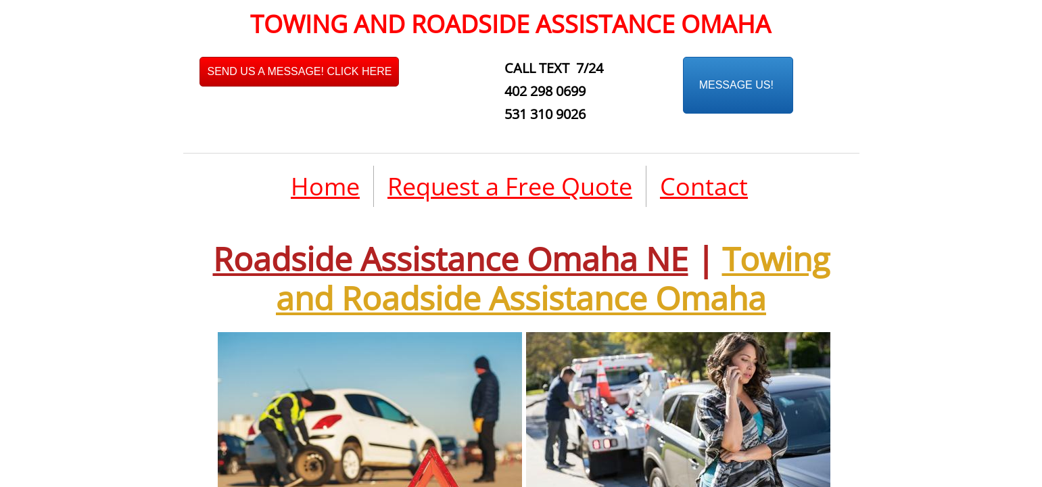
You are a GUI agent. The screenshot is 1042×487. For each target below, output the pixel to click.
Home (325, 186)
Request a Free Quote (509, 186)
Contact (704, 186)
